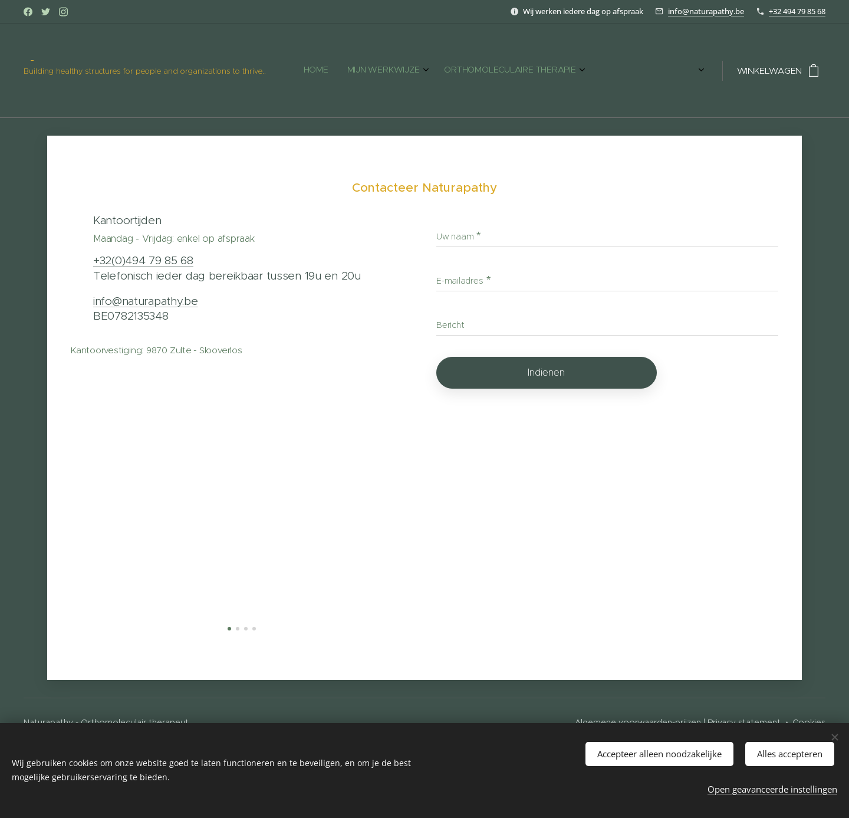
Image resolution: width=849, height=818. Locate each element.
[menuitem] (353, 71)
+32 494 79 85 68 (797, 11)
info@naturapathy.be (706, 11)
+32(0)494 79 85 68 (143, 260)
